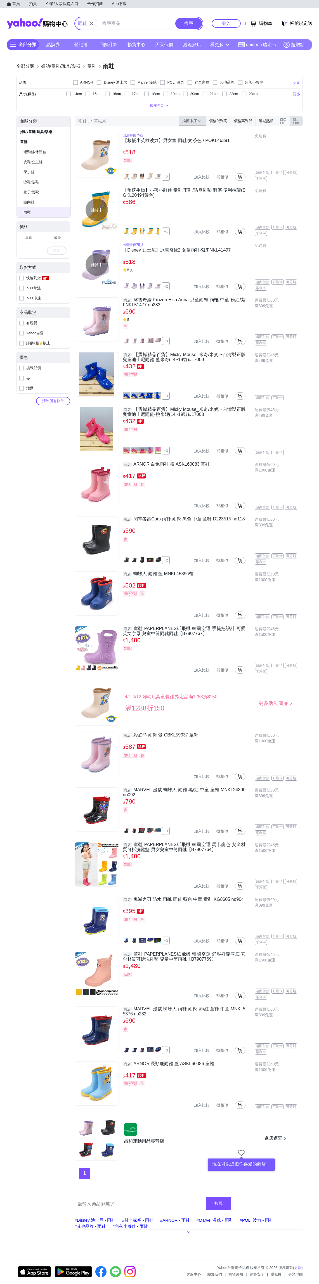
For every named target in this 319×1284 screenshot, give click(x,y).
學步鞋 (28, 172)
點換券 (53, 44)
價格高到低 (243, 121)
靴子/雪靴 (31, 192)
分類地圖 (295, 1274)
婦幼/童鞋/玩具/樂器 (36, 132)
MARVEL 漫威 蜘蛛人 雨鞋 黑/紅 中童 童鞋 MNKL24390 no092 (184, 792)
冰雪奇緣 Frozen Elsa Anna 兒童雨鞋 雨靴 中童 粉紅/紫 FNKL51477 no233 (184, 302)
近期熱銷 (266, 121)
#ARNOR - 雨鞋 (175, 1220)
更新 (297, 1268)
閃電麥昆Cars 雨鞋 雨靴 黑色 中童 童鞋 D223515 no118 (184, 519)
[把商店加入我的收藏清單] (241, 1153)
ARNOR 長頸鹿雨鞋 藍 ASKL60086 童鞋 (168, 1063)
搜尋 (218, 1203)
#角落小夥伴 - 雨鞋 (130, 1226)
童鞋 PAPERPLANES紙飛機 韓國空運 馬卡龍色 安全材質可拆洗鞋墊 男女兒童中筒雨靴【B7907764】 (184, 847)
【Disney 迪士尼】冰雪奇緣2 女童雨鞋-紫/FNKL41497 (177, 250)
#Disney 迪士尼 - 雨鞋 (95, 1220)
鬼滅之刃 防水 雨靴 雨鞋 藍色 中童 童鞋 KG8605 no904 (183, 899)
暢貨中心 (136, 44)
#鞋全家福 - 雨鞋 (137, 1220)
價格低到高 (218, 121)
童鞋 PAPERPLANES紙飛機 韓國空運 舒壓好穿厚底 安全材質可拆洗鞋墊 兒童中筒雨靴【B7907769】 (184, 956)
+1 (166, 231)
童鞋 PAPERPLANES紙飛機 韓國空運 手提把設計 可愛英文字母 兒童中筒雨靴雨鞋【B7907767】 (184, 631)
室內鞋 (28, 202)
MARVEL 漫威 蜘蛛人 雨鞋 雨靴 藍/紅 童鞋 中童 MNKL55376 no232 (184, 1011)
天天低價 (164, 44)
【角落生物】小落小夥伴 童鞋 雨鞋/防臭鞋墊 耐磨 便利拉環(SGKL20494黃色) (184, 193)
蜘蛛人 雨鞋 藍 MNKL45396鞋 (158, 573)
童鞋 (23, 142)
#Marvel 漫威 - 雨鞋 (215, 1220)
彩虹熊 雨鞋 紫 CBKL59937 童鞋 (160, 735)
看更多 (219, 44)
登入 (226, 23)
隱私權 (276, 1274)
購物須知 (235, 1274)
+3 (166, 341)
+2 (166, 177)
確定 (56, 250)
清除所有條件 (53, 401)
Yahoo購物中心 (37, 23)
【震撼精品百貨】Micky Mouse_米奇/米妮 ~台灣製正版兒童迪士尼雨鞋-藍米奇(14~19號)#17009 (184, 357)
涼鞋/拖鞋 (31, 182)
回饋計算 (108, 44)
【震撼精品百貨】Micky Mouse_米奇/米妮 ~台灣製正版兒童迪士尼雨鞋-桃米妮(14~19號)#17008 (184, 412)
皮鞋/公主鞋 (33, 162)
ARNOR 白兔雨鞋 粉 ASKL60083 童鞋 (166, 464)
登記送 (81, 44)
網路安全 (257, 1274)
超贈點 (293, 44)
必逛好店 (192, 44)
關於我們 (214, 1274)
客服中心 (193, 1274)
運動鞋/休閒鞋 (34, 152)
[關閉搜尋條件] (91, 23)
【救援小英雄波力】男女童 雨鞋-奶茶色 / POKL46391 (176, 140)
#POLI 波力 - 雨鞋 (256, 1220)
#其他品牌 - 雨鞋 (90, 1226)
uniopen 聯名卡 (257, 44)
